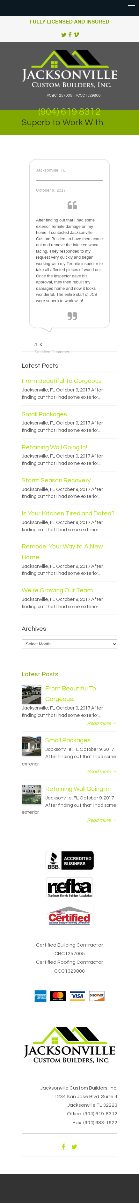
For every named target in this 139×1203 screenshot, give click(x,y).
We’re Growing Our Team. (58, 590)
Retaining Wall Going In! (54, 447)
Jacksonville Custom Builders (69, 68)
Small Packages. (45, 414)
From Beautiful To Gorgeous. (62, 381)
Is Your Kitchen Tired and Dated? (68, 513)
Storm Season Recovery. (56, 480)
